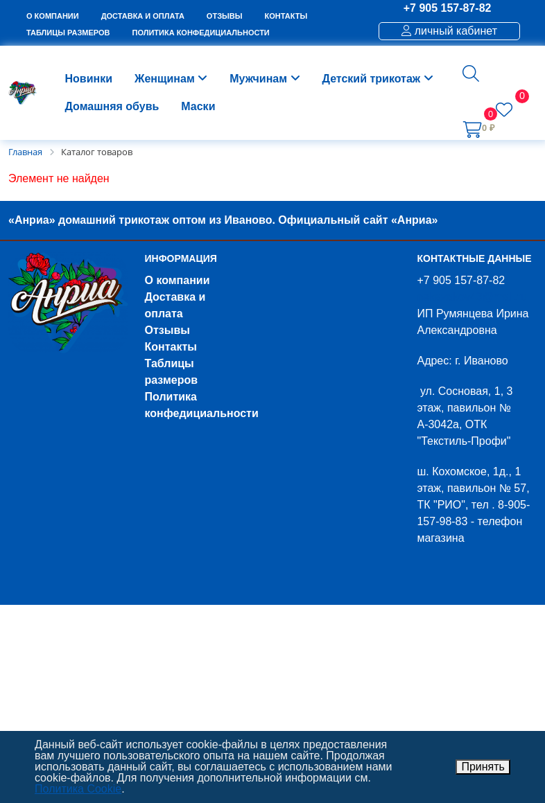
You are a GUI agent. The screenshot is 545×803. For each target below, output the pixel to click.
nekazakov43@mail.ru (472, 297)
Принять (483, 767)
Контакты (171, 347)
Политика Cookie (78, 789)
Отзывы (167, 330)
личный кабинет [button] (449, 31)
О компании (177, 280)
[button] (470, 73)
